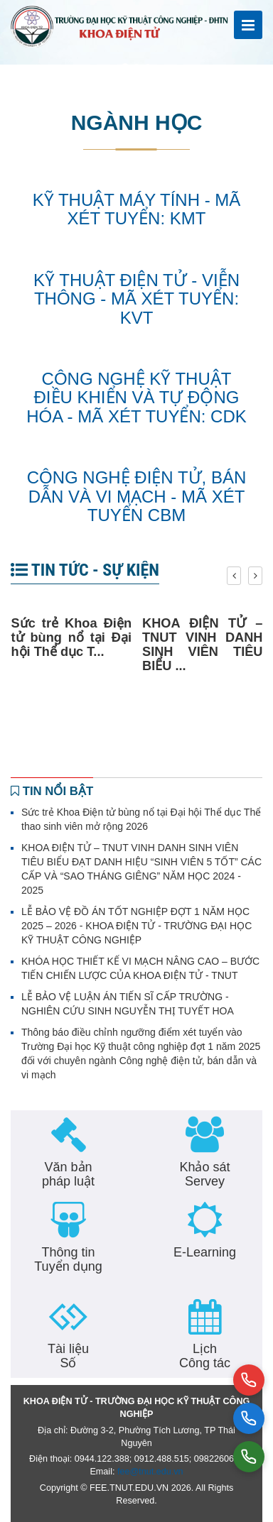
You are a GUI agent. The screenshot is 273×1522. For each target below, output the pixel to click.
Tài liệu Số (68, 1356)
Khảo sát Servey (204, 1174)
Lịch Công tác (204, 1356)
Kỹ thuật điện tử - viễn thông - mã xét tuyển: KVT (136, 298)
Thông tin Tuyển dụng (68, 1259)
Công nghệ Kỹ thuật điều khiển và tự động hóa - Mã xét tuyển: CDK (136, 397)
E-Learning (204, 1252)
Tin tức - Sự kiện (85, 570)
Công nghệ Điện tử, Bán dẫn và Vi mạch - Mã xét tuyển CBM (137, 496)
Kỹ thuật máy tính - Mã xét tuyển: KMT (137, 209)
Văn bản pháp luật (68, 1174)
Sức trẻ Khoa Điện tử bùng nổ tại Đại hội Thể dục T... (71, 637)
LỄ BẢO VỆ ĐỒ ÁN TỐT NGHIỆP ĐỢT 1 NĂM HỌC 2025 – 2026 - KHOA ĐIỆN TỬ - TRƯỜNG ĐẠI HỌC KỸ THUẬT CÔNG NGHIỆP (136, 926)
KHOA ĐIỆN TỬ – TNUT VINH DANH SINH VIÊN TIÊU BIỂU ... (202, 644)
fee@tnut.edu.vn (150, 1472)
